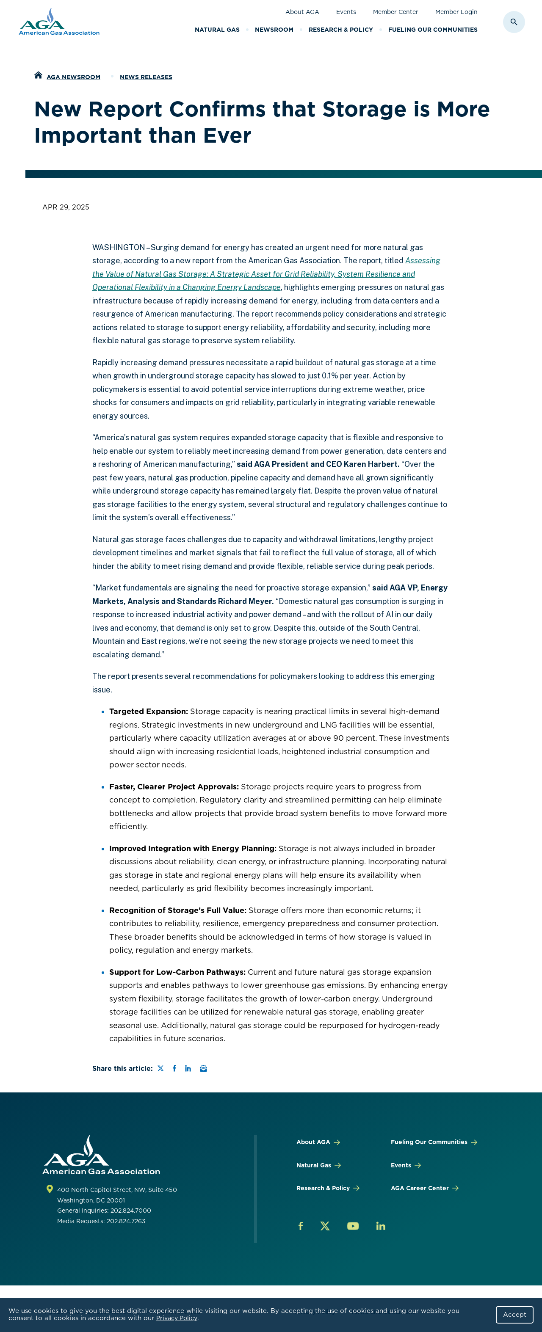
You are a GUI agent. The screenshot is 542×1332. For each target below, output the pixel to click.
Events (346, 11)
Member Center (395, 11)
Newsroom (274, 29)
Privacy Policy (176, 1318)
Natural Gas (217, 29)
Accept (514, 1314)
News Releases (146, 77)
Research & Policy (341, 29)
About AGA (302, 11)
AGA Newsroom (73, 77)
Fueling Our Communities (433, 29)
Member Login (456, 11)
